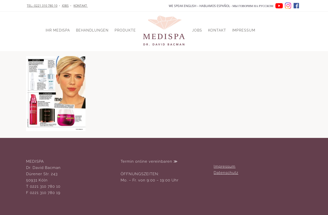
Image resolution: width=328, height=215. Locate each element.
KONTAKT (80, 6)
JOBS (65, 6)
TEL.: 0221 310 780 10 (42, 6)
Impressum (224, 166)
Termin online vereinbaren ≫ (149, 161)
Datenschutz (226, 172)
